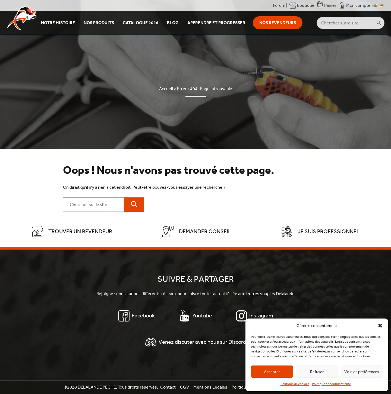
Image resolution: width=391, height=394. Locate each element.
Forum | (280, 5)
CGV (184, 387)
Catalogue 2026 (140, 22)
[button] (380, 325)
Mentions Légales (210, 387)
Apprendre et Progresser (216, 22)
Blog (173, 22)
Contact (168, 387)
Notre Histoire (58, 22)
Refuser (317, 371)
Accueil (166, 88)
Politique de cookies (294, 384)
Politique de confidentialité (331, 384)
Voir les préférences (361, 371)
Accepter (272, 371)
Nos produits (99, 22)
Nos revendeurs (277, 22)
